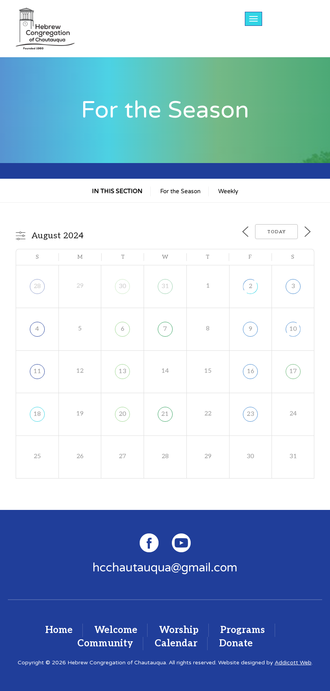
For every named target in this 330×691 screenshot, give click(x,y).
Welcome (115, 630)
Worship (179, 630)
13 (122, 371)
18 (37, 414)
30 (122, 286)
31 (165, 286)
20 (122, 414)
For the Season (180, 191)
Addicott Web (293, 662)
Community (105, 643)
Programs (242, 630)
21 (165, 414)
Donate (236, 643)
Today (276, 231)
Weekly (228, 191)
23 (250, 414)
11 (37, 371)
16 (250, 371)
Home (59, 630)
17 (293, 371)
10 (293, 329)
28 (37, 286)
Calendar (176, 643)
